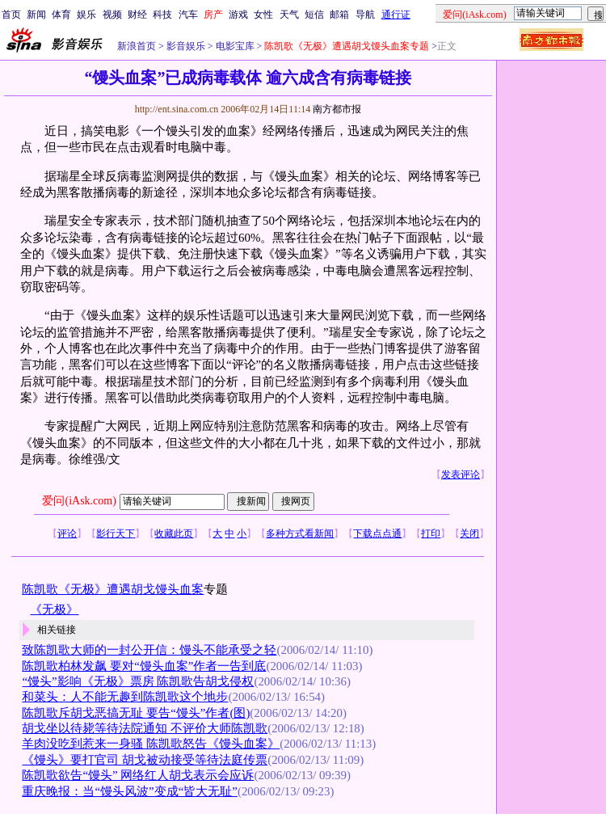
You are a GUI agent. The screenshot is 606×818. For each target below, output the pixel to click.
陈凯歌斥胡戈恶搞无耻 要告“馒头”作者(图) (136, 712)
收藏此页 (173, 533)
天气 (289, 14)
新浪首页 (136, 46)
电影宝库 (234, 46)
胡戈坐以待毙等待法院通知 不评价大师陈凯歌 (144, 728)
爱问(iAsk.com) (79, 501)
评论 (67, 533)
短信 (314, 14)
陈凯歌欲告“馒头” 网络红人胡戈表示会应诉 (138, 775)
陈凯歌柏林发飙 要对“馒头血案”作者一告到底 (144, 666)
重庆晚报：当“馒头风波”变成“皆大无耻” (129, 791)
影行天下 (115, 533)
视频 (112, 14)
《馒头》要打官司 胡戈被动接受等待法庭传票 (144, 759)
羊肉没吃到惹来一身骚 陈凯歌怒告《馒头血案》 (151, 743)
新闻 (36, 14)
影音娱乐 (185, 46)
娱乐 (86, 14)
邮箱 (339, 14)
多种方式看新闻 (300, 533)
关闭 (469, 533)
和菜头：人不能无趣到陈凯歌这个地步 (125, 696)
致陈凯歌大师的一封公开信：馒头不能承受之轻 (149, 649)
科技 (162, 14)
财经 (137, 14)
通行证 (395, 14)
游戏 (238, 14)
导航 (365, 14)
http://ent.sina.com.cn (178, 109)
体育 (61, 14)
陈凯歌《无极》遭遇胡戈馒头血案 (113, 589)
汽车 (188, 14)
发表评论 (460, 474)
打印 (430, 533)
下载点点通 (377, 533)
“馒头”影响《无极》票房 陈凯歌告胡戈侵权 (138, 681)
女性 (263, 14)
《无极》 (54, 609)
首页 (11, 14)
